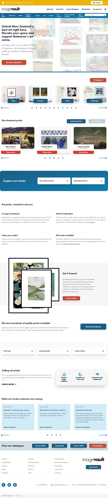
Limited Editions (28, 15)
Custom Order (58, 469)
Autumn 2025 (79, 446)
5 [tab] (49, 107)
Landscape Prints (76, 121)
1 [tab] (32, 108)
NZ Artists (31, 459)
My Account (97, 9)
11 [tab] (75, 107)
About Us (50, 9)
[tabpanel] (13, 94)
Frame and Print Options (70, 15)
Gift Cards (31, 466)
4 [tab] (45, 107)
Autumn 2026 (40, 446)
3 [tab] (40, 107)
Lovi (44, 15)
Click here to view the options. (71, 244)
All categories (98, 80)
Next (103, 108)
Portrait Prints (97, 121)
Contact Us (60, 9)
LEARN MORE (9, 384)
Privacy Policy (18, 496)
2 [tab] (36, 107)
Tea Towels (59, 15)
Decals (38, 15)
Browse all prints (14, 62)
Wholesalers (86, 9)
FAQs (29, 473)
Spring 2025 (59, 446)
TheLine (51, 15)
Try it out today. (90, 222)
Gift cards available (65, 235)
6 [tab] (54, 107)
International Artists (33, 462)
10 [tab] (71, 107)
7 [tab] (58, 107)
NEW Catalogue (96, 3)
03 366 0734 (42, 485)
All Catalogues (98, 446)
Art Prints (3, 15)
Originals (4, 466)
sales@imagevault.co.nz (59, 485)
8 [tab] (62, 107)
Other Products (81, 15)
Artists (20, 15)
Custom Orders (71, 298)
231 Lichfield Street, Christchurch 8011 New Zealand (89, 485)
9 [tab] (67, 107)
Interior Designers (72, 9)
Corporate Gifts (59, 459)
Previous (5, 108)
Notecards (12, 15)
